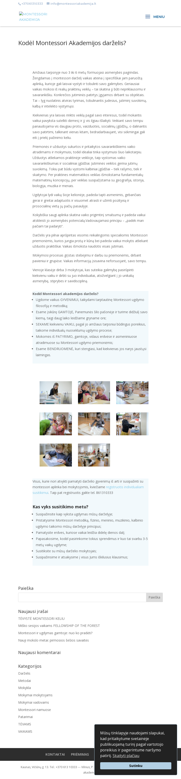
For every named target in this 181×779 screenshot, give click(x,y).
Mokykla (24, 687)
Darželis (24, 673)
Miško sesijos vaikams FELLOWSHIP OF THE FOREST (59, 625)
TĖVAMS (24, 724)
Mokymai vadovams (33, 702)
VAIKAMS (25, 731)
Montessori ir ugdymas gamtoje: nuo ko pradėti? (55, 633)
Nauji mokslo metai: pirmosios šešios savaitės (53, 640)
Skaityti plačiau (126, 755)
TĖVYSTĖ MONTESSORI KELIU (41, 618)
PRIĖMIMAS (80, 754)
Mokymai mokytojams (35, 695)
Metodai (24, 680)
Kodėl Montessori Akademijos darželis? (72, 43)
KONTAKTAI (55, 754)
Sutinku (135, 765)
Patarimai (25, 717)
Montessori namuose (34, 709)
